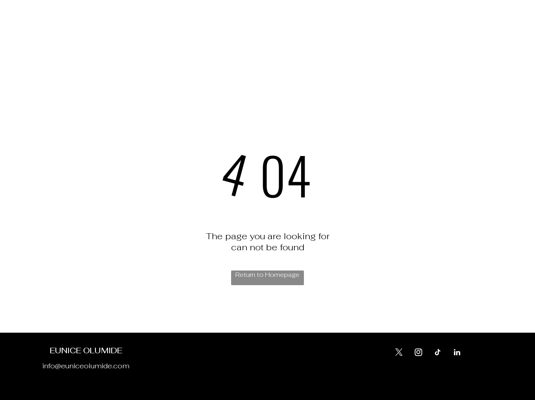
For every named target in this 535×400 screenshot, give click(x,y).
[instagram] (413, 29)
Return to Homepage (267, 274)
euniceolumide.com (95, 365)
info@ (51, 365)
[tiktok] (442, 29)
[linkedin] (457, 29)
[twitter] (428, 29)
